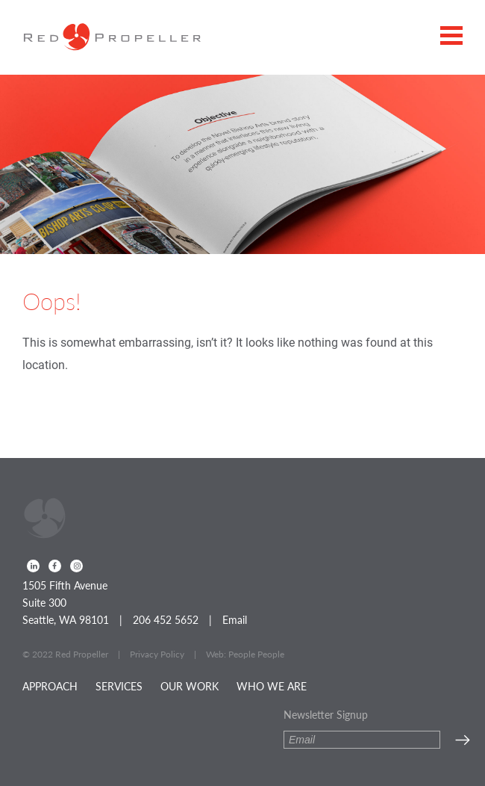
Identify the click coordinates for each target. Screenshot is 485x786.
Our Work (189, 685)
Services (119, 685)
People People (256, 654)
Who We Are (272, 685)
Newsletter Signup (326, 714)
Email (234, 619)
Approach (50, 685)
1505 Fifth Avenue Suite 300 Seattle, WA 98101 (65, 602)
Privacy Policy (157, 654)
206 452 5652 (165, 619)
